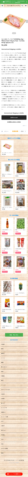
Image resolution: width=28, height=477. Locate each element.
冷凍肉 (2, 394)
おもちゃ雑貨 (4, 448)
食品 (2, 371)
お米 (2, 439)
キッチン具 (4, 407)
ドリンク (3, 385)
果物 (2, 349)
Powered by (14, 462)
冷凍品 (2, 344)
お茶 (2, 421)
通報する (25, 125)
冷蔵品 (2, 376)
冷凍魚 (2, 398)
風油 (2, 453)
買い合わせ (4, 367)
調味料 (2, 353)
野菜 (2, 380)
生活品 (2, 435)
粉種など (3, 412)
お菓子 (2, 426)
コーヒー (3, 358)
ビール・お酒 (4, 416)
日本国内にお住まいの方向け (14, 122)
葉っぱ (2, 403)
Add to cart (14, 117)
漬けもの (3, 430)
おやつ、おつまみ (5, 389)
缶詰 (2, 444)
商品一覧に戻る (14, 335)
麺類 (2, 362)
